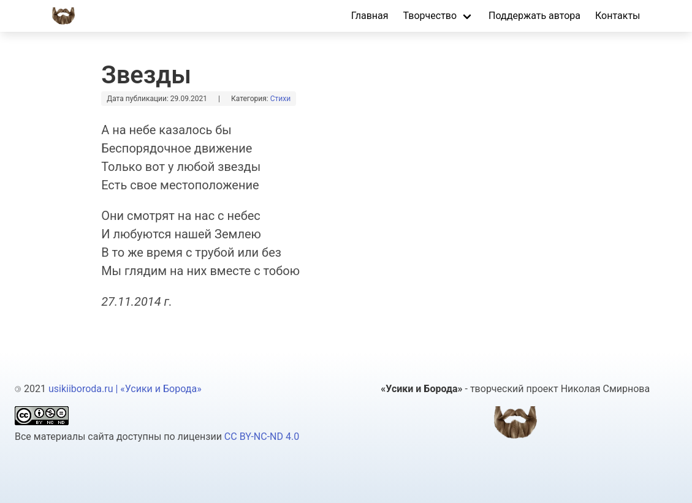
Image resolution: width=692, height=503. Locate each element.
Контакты (617, 15)
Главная (370, 15)
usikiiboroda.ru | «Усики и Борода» (125, 389)
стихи (280, 98)
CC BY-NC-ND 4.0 (261, 436)
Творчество (430, 15)
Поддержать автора (534, 15)
